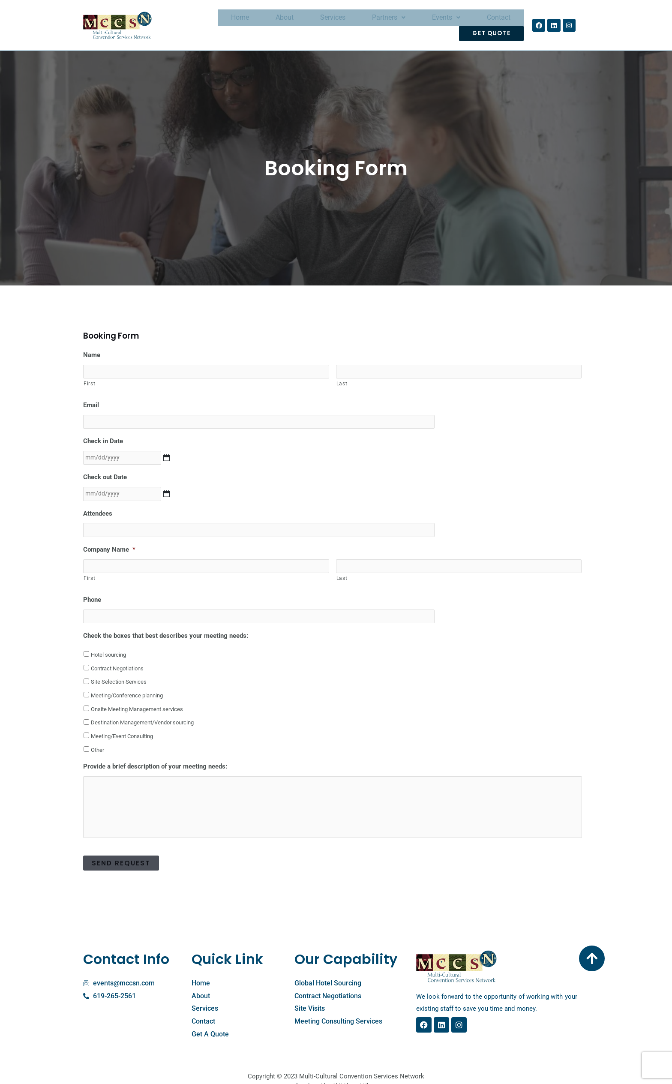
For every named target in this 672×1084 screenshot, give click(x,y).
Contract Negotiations (117, 656)
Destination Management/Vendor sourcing (142, 711)
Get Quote (494, 23)
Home (229, 23)
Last (342, 378)
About (265, 23)
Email (91, 399)
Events (401, 23)
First (89, 378)
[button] (352, 23)
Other (97, 738)
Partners (352, 23)
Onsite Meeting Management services (137, 697)
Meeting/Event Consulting (122, 724)
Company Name (109, 540)
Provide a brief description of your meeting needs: (155, 755)
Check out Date (105, 469)
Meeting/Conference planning (127, 683)
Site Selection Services (119, 670)
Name (91, 350)
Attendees (97, 504)
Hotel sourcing (108, 643)
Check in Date (103, 434)
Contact (445, 23)
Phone (92, 588)
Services (305, 23)
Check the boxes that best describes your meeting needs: (165, 624)
